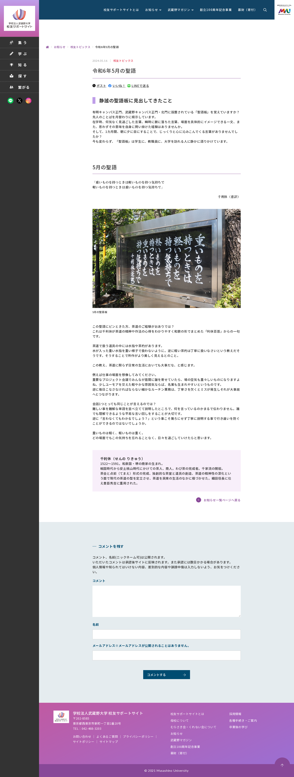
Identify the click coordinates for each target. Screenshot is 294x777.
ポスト (99, 85)
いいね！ (117, 85)
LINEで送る (138, 85)
